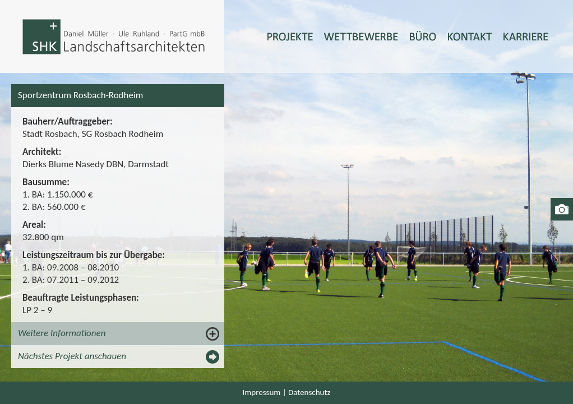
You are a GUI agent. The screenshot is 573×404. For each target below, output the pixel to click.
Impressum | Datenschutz (287, 392)
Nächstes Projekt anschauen (72, 356)
